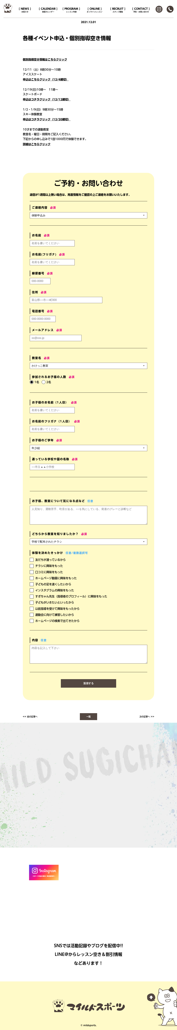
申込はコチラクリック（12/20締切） (47, 119)
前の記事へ (32, 717)
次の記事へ (144, 717)
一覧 (88, 717)
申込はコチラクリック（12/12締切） (47, 99)
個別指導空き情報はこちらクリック (45, 59)
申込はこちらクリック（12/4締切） (46, 79)
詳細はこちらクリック (36, 144)
